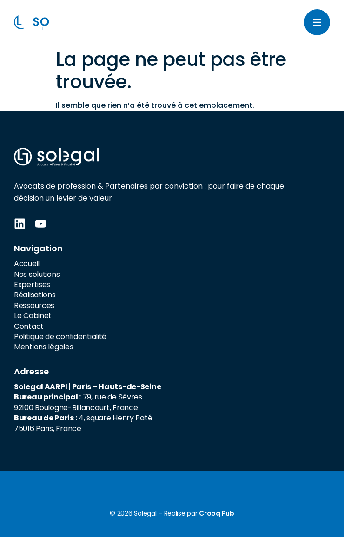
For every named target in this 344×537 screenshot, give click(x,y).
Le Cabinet (33, 315)
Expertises (32, 284)
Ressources (34, 305)
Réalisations (35, 294)
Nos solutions (37, 274)
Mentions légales (43, 346)
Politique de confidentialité (60, 336)
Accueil (27, 263)
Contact (29, 326)
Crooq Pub (216, 513)
